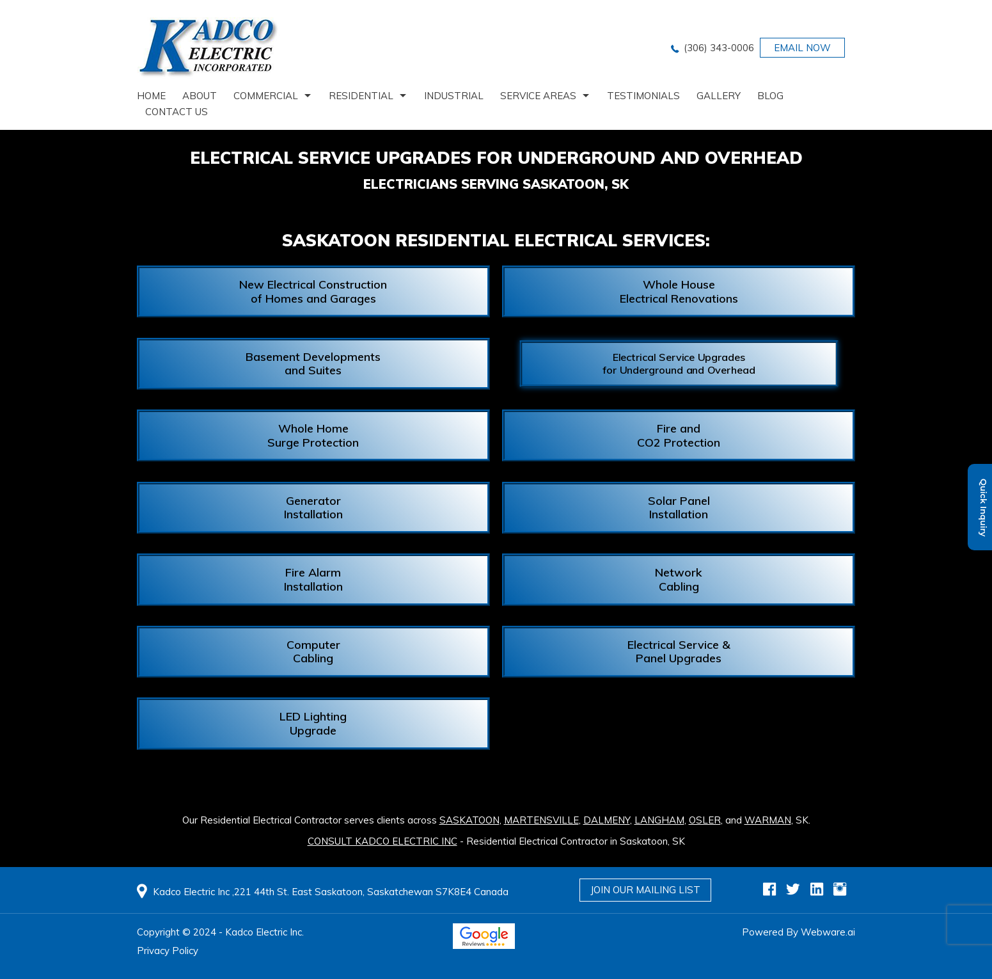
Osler (705, 820)
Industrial (454, 96)
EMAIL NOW (802, 48)
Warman (767, 820)
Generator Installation (313, 507)
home (151, 96)
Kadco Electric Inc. (264, 932)
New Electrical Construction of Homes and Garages (313, 291)
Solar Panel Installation (679, 507)
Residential (361, 96)
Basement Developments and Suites (313, 363)
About (199, 96)
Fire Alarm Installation (313, 579)
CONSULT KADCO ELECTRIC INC (382, 841)
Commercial (265, 96)
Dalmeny (606, 820)
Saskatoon (469, 820)
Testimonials (643, 96)
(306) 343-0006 (719, 48)
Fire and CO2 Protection (678, 435)
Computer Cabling (313, 651)
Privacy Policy (167, 950)
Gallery (719, 96)
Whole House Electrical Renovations (679, 291)
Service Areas (538, 96)
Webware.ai (828, 932)
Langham (659, 820)
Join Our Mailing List (645, 890)
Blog (770, 96)
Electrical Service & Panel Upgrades (678, 651)
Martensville (541, 820)
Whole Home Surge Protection (313, 435)
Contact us (176, 112)
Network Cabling (678, 579)
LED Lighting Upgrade (313, 723)
